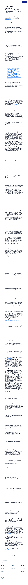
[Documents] (12, 566)
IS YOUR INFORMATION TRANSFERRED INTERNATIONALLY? (14, 68)
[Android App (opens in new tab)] (3, 568)
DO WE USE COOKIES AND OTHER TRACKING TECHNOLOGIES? (14, 67)
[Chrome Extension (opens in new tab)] (4, 569)
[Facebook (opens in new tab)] (23, 568)
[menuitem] (8, 1)
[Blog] (1, 580)
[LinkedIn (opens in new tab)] (23, 571)
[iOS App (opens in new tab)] (2, 566)
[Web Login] (3, 571)
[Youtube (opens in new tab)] (23, 572)
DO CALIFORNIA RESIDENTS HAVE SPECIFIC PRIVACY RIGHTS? (14, 74)
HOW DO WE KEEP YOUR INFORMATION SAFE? (12, 70)
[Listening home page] (3, 1)
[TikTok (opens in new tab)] (22, 569)
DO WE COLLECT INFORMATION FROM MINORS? (13, 71)
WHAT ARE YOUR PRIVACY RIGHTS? (11, 72)
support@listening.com (8, 19)
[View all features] (13, 569)
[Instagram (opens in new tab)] (23, 566)
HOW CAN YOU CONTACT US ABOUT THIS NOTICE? (13, 76)
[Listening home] (4, 560)
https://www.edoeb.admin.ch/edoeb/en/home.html (12, 320)
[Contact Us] (2, 577)
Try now (24, 1)
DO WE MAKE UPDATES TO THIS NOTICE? (12, 75)
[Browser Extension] (13, 568)
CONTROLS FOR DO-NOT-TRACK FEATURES (12, 73)
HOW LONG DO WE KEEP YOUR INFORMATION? (12, 69)
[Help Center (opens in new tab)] (2, 578)
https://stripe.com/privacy (16, 104)
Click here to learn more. (19, 30)
